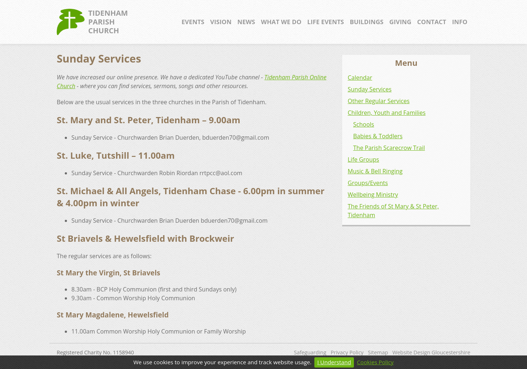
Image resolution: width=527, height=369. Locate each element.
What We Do (281, 22)
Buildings (367, 22)
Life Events (325, 22)
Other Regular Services (379, 101)
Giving (400, 22)
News (246, 22)
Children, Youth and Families (387, 113)
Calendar (360, 78)
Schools (363, 124)
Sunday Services (370, 89)
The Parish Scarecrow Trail (389, 148)
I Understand (334, 362)
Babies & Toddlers (378, 136)
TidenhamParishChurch (92, 22)
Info (459, 22)
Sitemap (378, 352)
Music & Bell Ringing (375, 171)
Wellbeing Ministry (373, 195)
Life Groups (363, 159)
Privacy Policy (346, 352)
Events (193, 22)
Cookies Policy (375, 362)
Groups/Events (368, 183)
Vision (220, 22)
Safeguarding (310, 352)
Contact (431, 22)
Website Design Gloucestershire (431, 352)
